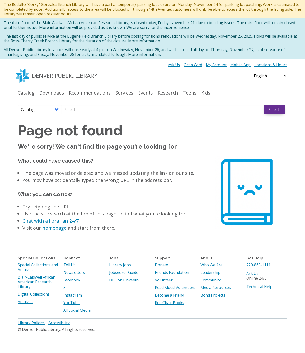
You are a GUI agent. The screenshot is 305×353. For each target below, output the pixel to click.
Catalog (26, 93)
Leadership (210, 272)
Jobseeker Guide (123, 272)
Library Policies (31, 322)
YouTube (71, 302)
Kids (205, 93)
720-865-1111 (258, 264)
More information (144, 40)
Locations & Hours (270, 64)
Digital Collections (34, 294)
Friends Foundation (172, 272)
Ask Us (174, 64)
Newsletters (74, 272)
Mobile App (240, 64)
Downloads (51, 93)
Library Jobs (120, 264)
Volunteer (164, 280)
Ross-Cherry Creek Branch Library (41, 40)
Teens (189, 93)
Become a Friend (169, 295)
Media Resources (215, 287)
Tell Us (69, 264)
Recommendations (90, 93)
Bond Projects (212, 295)
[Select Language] (270, 76)
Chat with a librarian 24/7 (50, 221)
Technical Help (259, 286)
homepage (54, 228)
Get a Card (193, 64)
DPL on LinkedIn (124, 280)
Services (124, 93)
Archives (25, 301)
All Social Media (77, 310)
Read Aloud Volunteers (175, 287)
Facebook (71, 280)
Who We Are (211, 264)
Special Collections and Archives (38, 267)
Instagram (72, 295)
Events (145, 93)
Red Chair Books (169, 302)
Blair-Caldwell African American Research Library (36, 282)
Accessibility (59, 322)
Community (210, 280)
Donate (161, 264)
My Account (216, 64)
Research (168, 93)
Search (274, 109)
